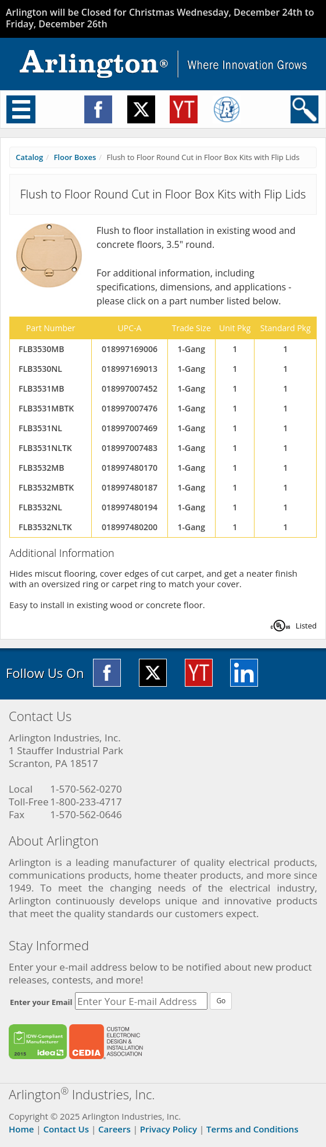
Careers (114, 1129)
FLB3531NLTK (45, 447)
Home (21, 1129)
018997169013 (129, 368)
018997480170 (129, 467)
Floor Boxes (74, 157)
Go (220, 1001)
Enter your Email (41, 1002)
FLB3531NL (40, 428)
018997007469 (129, 428)
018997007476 (129, 408)
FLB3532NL (40, 507)
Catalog (29, 157)
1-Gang (191, 348)
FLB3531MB (41, 388)
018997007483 (129, 447)
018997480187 (129, 487)
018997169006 (129, 348)
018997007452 (129, 388)
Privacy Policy (168, 1129)
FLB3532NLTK (45, 526)
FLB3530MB (41, 348)
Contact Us (66, 1129)
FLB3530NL (40, 368)
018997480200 (129, 526)
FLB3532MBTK (46, 487)
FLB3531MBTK (46, 408)
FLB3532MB (41, 467)
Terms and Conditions (252, 1129)
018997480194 (129, 507)
